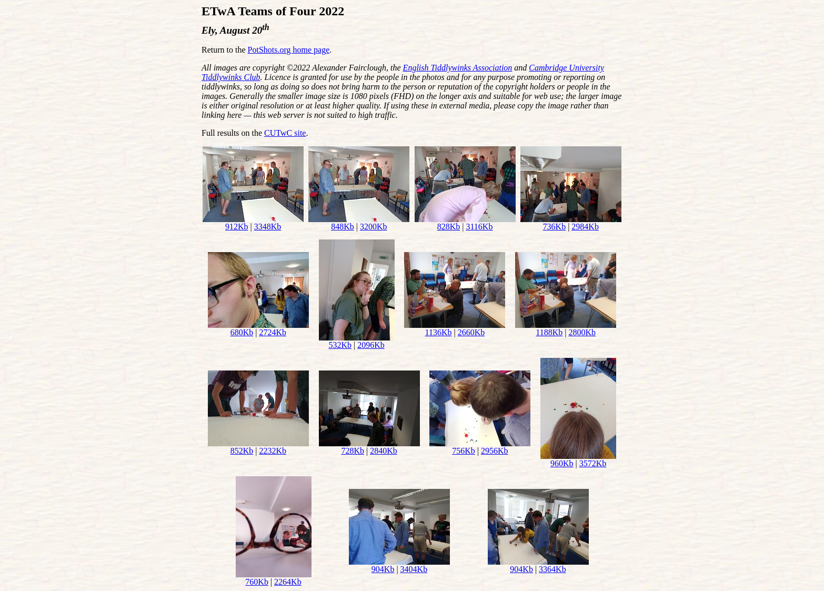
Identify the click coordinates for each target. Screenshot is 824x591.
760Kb (256, 581)
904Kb (383, 569)
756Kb (463, 450)
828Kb (448, 226)
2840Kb (383, 450)
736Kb (554, 226)
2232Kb (272, 450)
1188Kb (549, 332)
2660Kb (471, 332)
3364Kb (552, 569)
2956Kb (494, 450)
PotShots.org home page (289, 49)
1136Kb (438, 332)
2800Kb (582, 332)
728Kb (352, 450)
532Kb (339, 344)
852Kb (242, 450)
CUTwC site (285, 132)
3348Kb (268, 226)
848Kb (342, 226)
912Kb (236, 226)
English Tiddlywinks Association (458, 67)
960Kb (562, 463)
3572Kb (593, 463)
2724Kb (272, 332)
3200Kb (373, 226)
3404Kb (414, 569)
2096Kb (371, 344)
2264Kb (288, 581)
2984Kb (585, 226)
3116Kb (479, 226)
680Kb (242, 332)
